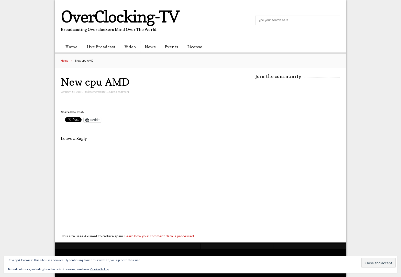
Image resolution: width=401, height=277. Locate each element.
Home (71, 46)
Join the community (278, 76)
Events (171, 46)
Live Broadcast (101, 46)
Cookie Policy (99, 269)
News (150, 46)
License (194, 46)
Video (130, 46)
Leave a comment (118, 92)
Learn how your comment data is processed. (160, 236)
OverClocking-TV (120, 16)
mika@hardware (95, 92)
